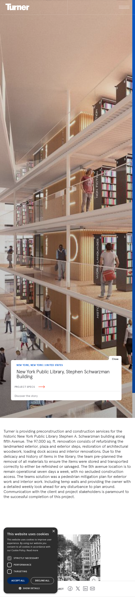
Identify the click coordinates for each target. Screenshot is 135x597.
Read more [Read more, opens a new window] (32, 550)
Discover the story (26, 396)
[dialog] (31, 560)
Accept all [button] (18, 580)
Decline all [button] (42, 580)
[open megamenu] (99, 7)
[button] (30, 588)
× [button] (53, 531)
